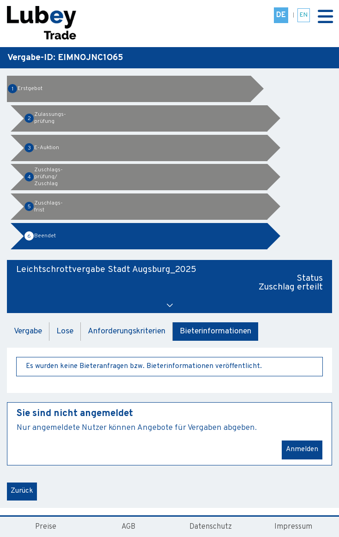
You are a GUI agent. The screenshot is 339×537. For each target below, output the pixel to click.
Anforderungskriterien (126, 331)
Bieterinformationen (215, 331)
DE (281, 15)
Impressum (293, 526)
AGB (128, 526)
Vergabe (28, 331)
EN (304, 15)
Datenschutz (210, 526)
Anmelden (302, 449)
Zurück (22, 491)
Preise (45, 526)
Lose (64, 331)
